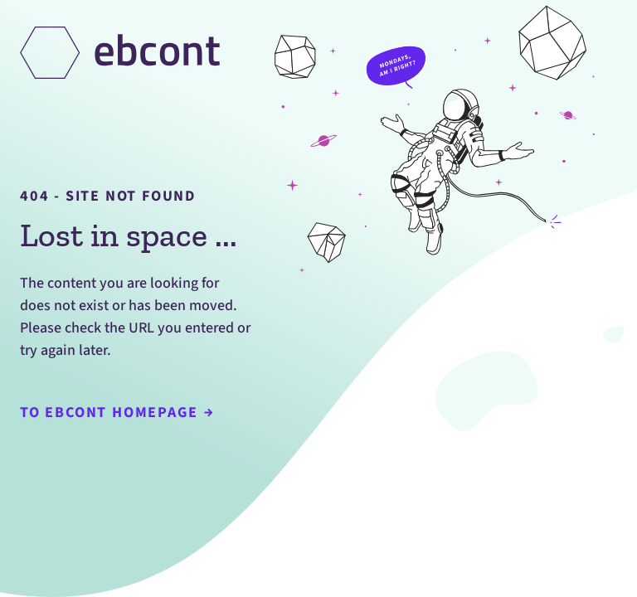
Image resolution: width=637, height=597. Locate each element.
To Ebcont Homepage (116, 412)
